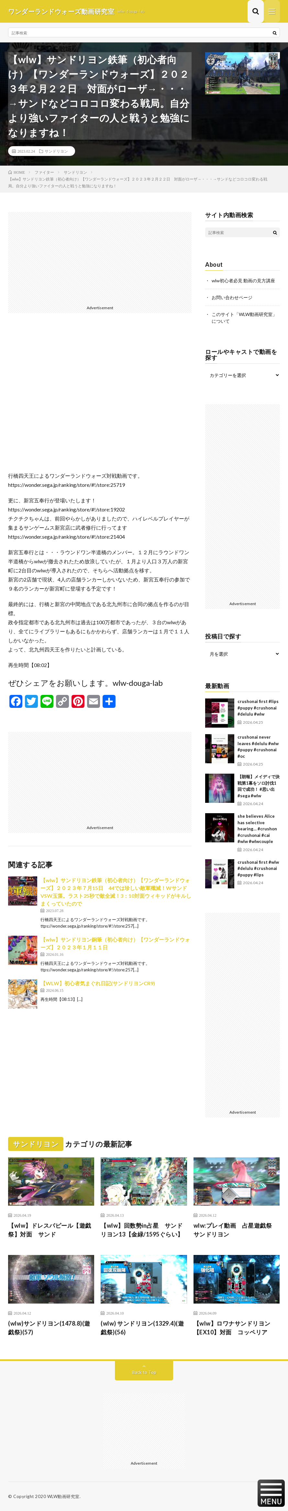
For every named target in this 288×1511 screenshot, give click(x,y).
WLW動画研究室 (63, 1496)
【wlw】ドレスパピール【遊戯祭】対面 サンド (49, 1230)
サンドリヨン (56, 151)
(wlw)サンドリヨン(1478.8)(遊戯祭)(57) (49, 1328)
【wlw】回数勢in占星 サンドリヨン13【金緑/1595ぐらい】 (142, 1230)
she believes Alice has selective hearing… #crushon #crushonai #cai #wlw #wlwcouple (257, 829)
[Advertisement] (99, 257)
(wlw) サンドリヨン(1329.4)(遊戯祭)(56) (142, 1328)
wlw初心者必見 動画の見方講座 (243, 280)
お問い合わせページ (232, 297)
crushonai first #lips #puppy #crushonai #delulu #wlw (258, 708)
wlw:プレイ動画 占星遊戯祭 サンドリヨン (236, 1230)
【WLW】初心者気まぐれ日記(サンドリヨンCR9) (97, 983)
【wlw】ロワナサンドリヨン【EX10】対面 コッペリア (232, 1328)
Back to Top (144, 1372)
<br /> (100, 397)
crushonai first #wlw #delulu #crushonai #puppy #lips (258, 868)
